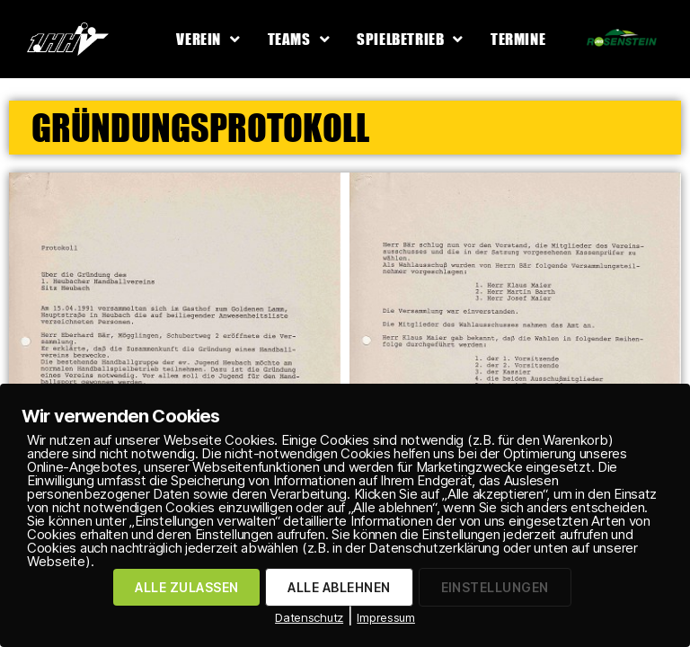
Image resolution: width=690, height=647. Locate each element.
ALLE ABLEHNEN (339, 587)
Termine (518, 39)
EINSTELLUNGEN (495, 587)
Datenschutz (309, 617)
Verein (208, 39)
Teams (299, 39)
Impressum (386, 617)
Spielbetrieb (410, 39)
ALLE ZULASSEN (186, 587)
